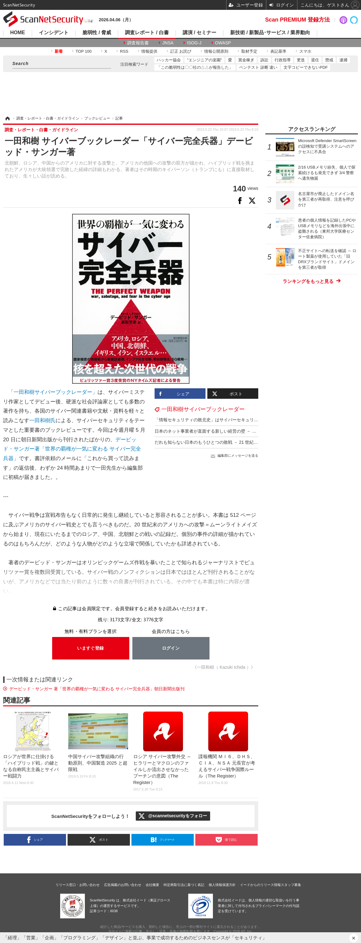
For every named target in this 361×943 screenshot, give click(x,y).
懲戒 (329, 60)
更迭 (301, 60)
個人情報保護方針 (222, 885)
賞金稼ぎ (246, 60)
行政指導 (283, 60)
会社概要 (152, 885)
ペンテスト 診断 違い (258, 67)
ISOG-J (194, 42)
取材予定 (249, 51)
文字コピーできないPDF (306, 67)
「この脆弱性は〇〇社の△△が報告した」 (195, 67)
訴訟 (264, 60)
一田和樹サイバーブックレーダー (203, 409)
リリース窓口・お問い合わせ (78, 885)
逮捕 (343, 60)
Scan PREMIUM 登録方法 (297, 20)
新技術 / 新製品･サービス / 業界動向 (270, 32)
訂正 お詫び (181, 51)
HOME (17, 32)
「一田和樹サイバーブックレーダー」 (53, 392)
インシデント (53, 32)
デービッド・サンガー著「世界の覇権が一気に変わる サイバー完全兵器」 (72, 449)
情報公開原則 (216, 51)
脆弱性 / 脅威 (96, 32)
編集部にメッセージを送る (238, 455)
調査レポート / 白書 (146, 32)
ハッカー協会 (169, 60)
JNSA (167, 42)
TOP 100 (84, 51)
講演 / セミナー (199, 32)
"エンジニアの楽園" (204, 60)
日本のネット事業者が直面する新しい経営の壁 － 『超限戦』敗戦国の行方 (227, 431)
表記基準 (278, 51)
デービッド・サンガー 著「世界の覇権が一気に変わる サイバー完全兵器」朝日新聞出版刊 (97, 688)
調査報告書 (138, 42)
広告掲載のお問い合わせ (122, 885)
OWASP (223, 42)
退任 (315, 60)
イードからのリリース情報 (260, 885)
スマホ (305, 51)
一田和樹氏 (42, 420)
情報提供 (149, 51)
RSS (124, 51)
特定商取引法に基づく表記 (184, 885)
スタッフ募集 (291, 885)
